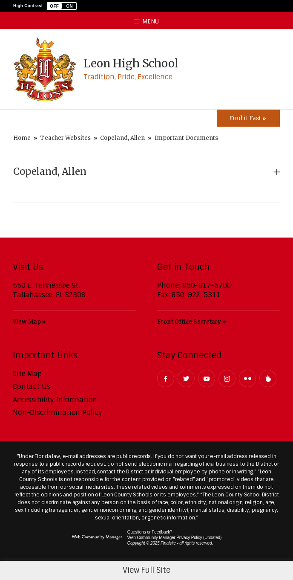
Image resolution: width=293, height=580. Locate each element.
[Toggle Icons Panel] (248, 118)
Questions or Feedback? (149, 532)
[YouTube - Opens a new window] (206, 378)
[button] (62, 6)
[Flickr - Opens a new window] (247, 378)
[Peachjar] (267, 378)
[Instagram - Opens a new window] (227, 378)
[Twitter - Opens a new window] (186, 378)
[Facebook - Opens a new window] (165, 378)
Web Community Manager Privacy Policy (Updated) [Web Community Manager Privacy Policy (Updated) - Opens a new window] (174, 537)
